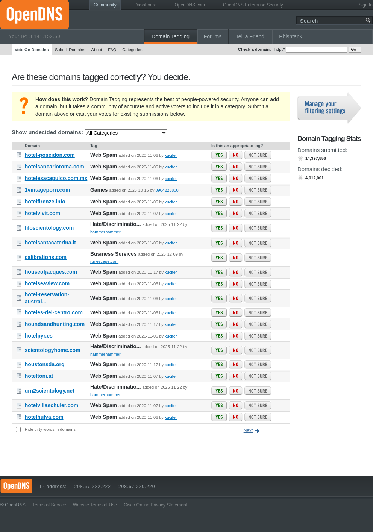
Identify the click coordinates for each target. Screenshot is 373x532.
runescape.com (104, 261)
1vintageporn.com (47, 190)
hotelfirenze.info (45, 202)
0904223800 (166, 190)
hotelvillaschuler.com (51, 405)
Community (105, 5)
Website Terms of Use (95, 505)
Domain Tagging (171, 36)
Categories (132, 49)
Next (248, 430)
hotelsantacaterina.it (50, 242)
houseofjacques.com (51, 272)
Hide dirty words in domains (50, 429)
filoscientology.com (49, 228)
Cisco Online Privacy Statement (155, 505)
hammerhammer (105, 232)
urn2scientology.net (49, 391)
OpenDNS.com (189, 5)
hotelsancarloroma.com (54, 167)
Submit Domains (70, 49)
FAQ (112, 49)
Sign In (366, 5)
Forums (212, 36)
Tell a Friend (250, 36)
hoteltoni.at (39, 376)
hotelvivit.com (42, 213)
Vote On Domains (32, 49)
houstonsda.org (45, 364)
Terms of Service (49, 505)
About (96, 49)
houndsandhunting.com (55, 324)
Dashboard (146, 5)
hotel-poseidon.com (50, 155)
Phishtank (290, 36)
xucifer (171, 155)
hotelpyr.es (39, 336)
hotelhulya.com (44, 417)
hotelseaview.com (47, 283)
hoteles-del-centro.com (54, 312)
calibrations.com (46, 257)
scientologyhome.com (52, 350)
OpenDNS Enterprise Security (253, 5)
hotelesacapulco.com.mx (56, 178)
